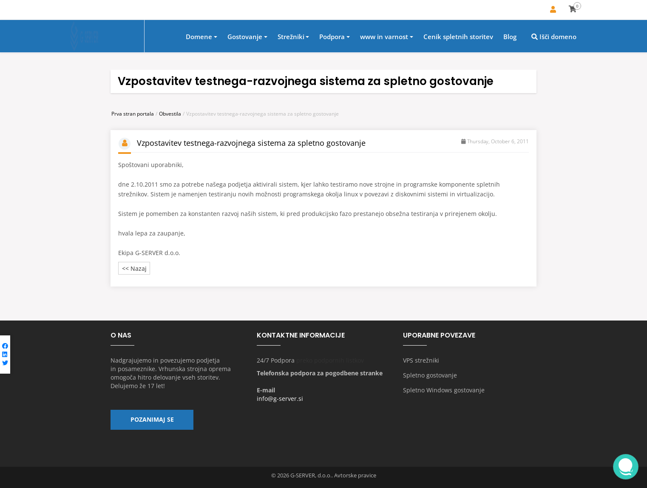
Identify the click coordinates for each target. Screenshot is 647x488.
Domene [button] (199, 37)
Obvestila (170, 113)
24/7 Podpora (276, 360)
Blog (509, 37)
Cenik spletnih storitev (458, 37)
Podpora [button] (332, 37)
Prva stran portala (132, 113)
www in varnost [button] (384, 37)
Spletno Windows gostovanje (444, 390)
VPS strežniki (421, 360)
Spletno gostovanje (430, 375)
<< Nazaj (134, 268)
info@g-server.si (280, 398)
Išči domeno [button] (553, 37)
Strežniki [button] (291, 37)
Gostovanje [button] (244, 37)
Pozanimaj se (152, 420)
